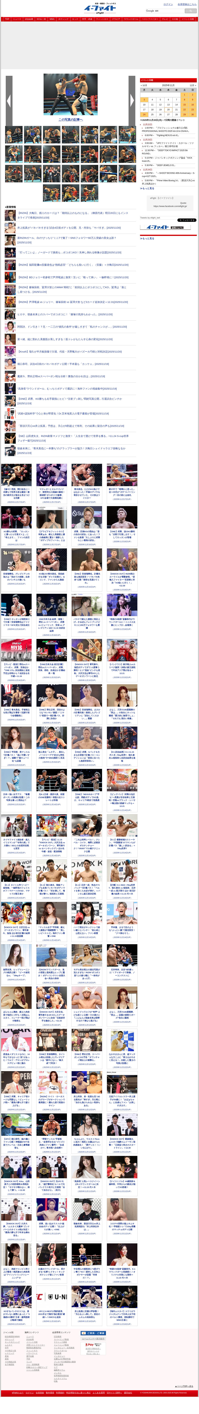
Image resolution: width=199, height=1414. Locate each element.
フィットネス (102, 19)
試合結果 (29, 19)
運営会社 (128, 1392)
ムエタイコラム (60, 1378)
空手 (7, 1348)
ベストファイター (150, 19)
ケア (56, 1367)
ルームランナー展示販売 (93, 1339)
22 (184, 109)
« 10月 (144, 85)
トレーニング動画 (61, 1345)
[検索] (164, 11)
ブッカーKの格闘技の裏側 (65, 1362)
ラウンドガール (131, 19)
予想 (28, 1359)
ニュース (17, 19)
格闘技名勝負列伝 (33, 1348)
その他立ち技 (10, 1351)
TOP (7, 19)
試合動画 (57, 1336)
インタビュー (59, 1356)
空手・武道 (87, 19)
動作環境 (50, 1392)
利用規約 (60, 1392)
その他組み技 (10, 1362)
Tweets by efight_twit (150, 218)
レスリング (9, 1353)
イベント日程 (188, 19)
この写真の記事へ (70, 119)
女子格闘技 (9, 1364)
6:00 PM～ (162, 135)
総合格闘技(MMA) (12, 1336)
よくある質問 (99, 1392)
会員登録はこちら (187, 4)
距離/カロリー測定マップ (36, 1367)
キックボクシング (12, 1342)
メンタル (57, 1373)
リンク (29, 1362)
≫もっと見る (147, 188)
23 (192, 109)
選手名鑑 (30, 1356)
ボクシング (63, 19)
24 (144, 114)
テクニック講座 (60, 1342)
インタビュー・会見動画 (64, 1348)
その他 (175, 19)
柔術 (7, 1359)
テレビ (165, 19)
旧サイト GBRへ (114, 1392)
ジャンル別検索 (32, 1370)
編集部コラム (59, 1370)
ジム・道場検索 (32, 1364)
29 (184, 114)
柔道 (7, 1356)
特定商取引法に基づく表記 (78, 1392)
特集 (56, 1381)
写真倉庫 (57, 1353)
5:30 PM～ (160, 165)
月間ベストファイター (35, 1345)
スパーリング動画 (61, 1339)
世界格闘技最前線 (61, 1376)
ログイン (168, 4)
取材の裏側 (58, 1364)
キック (75, 19)
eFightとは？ (18, 1392)
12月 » (193, 85)
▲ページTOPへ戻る (184, 1386)
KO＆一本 (41, 19)
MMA (52, 19)
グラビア (116, 19)
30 (192, 114)
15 (184, 105)
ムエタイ (8, 1345)
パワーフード (32, 1353)
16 (192, 105)
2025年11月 (168, 85)
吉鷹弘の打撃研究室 (62, 1359)
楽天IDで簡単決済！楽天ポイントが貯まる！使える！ (93, 1348)
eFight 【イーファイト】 (162, 198)
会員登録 (40, 1392)
